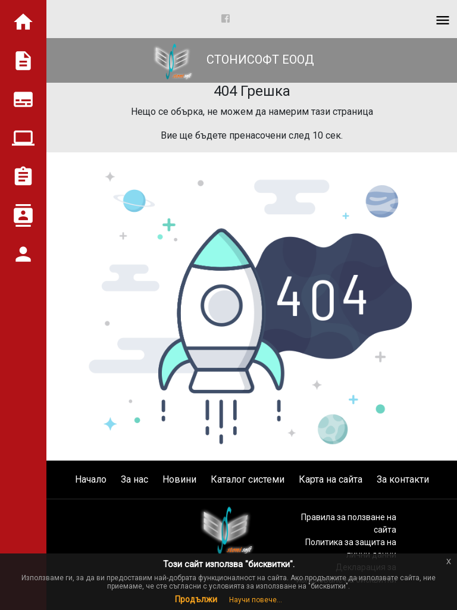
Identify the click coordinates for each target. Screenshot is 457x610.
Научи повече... (255, 600)
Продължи (196, 599)
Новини (179, 479)
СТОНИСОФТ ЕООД (229, 59)
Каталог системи (247, 479)
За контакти (403, 479)
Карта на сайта (330, 479)
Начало (91, 479)
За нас (134, 479)
